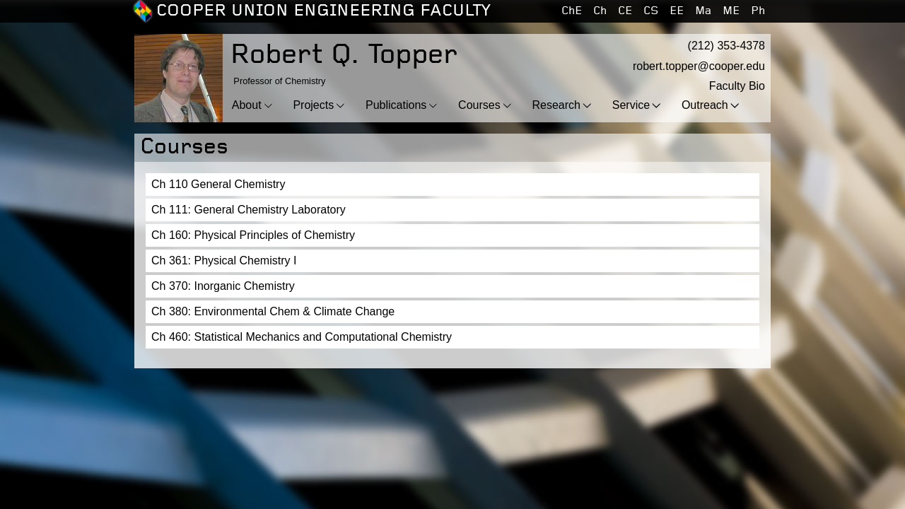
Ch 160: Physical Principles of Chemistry (253, 235)
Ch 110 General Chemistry (218, 184)
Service (631, 105)
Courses (479, 105)
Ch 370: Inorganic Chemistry (223, 286)
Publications (396, 105)
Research (556, 105)
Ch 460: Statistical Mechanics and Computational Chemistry (301, 337)
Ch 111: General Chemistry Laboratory (248, 210)
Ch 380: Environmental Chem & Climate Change (273, 311)
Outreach (705, 105)
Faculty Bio (737, 86)
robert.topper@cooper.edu (699, 66)
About (247, 105)
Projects (313, 105)
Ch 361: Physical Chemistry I (223, 261)
